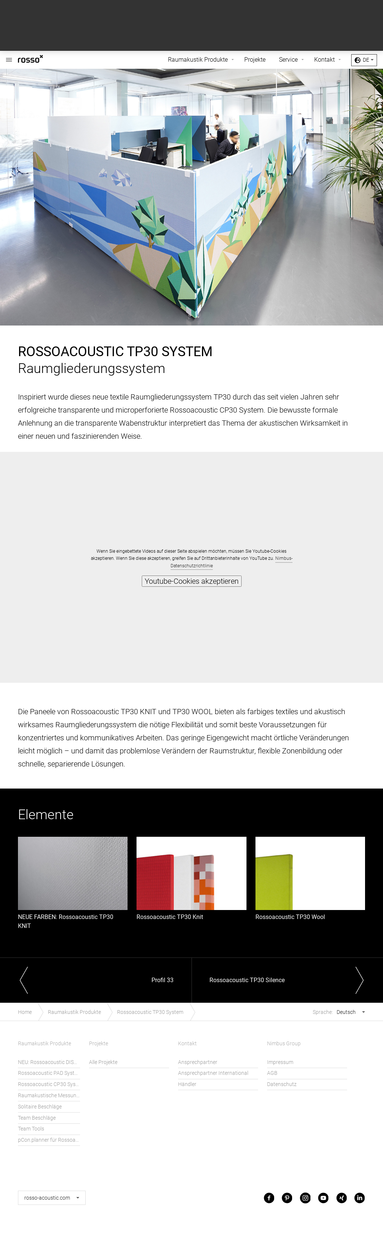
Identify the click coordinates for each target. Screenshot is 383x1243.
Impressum (280, 1062)
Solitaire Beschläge (40, 1107)
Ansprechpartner (197, 1062)
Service (288, 59)
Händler (187, 1084)
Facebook (269, 1198)
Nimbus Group (284, 1043)
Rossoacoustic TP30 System (150, 1012)
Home (25, 1012)
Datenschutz (282, 1084)
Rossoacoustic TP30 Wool (290, 916)
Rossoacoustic (9, 56)
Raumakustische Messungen (49, 1095)
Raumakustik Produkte (198, 59)
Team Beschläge (37, 1118)
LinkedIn (359, 1198)
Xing (341, 1198)
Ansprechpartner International (213, 1073)
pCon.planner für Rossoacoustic (49, 1140)
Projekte (255, 59)
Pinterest (286, 1198)
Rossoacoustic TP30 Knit (170, 916)
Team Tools (31, 1129)
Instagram (305, 1198)
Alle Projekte (103, 1062)
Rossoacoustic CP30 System (49, 1084)
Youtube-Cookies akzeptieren (192, 581)
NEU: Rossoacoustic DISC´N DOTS (49, 1062)
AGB (272, 1073)
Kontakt (324, 59)
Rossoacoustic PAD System (49, 1073)
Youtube (323, 1198)
